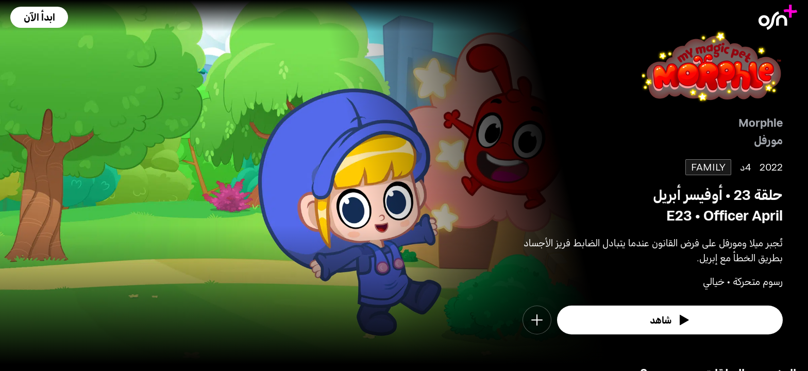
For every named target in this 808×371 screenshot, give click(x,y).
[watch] (670, 320)
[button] (39, 17)
